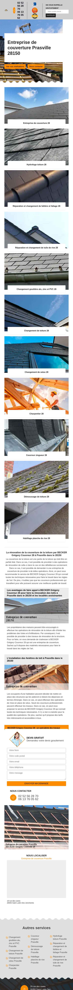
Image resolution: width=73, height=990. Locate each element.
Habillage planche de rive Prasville (38, 960)
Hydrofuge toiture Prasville (60, 937)
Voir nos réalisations (15, 66)
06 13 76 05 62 (20, 14)
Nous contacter (36, 66)
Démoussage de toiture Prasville (37, 949)
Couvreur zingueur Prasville (35, 939)
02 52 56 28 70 (20, 5)
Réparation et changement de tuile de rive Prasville (60, 961)
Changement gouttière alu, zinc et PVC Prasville (15, 941)
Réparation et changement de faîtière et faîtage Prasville (60, 947)
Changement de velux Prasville (16, 959)
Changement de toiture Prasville (16, 952)
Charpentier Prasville (14, 966)
